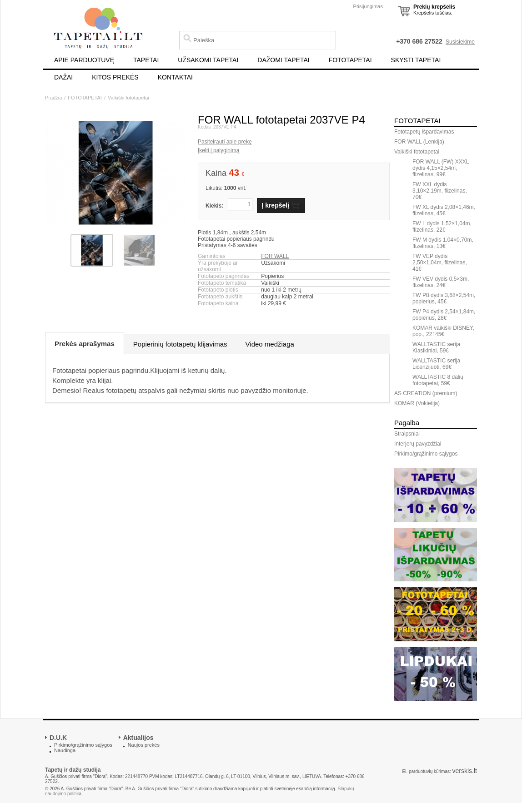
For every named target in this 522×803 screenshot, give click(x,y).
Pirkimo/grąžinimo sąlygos (425, 454)
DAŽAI (63, 77)
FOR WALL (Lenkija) (419, 142)
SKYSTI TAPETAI (416, 60)
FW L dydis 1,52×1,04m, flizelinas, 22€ (442, 226)
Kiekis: (214, 206)
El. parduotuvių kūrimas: (426, 771)
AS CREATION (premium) (425, 393)
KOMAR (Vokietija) (417, 403)
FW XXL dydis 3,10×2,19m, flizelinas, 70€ (439, 190)
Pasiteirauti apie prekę (225, 142)
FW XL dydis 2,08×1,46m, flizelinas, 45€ (443, 210)
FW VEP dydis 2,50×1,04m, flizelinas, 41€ (439, 262)
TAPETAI (146, 60)
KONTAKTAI (175, 77)
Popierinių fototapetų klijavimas (180, 344)
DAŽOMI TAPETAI (283, 60)
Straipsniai (407, 434)
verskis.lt (464, 770)
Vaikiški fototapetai (128, 97)
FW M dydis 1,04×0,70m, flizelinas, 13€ (442, 243)
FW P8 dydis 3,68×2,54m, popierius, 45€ (443, 298)
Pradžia (53, 97)
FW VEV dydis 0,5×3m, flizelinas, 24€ (440, 282)
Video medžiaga (270, 344)
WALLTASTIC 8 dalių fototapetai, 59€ (437, 380)
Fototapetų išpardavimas (424, 132)
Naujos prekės (144, 745)
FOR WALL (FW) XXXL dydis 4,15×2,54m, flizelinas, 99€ (440, 168)
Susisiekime (460, 42)
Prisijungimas (368, 6)
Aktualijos (138, 737)
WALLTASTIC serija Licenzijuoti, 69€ (436, 363)
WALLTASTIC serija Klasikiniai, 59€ (436, 347)
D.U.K (58, 737)
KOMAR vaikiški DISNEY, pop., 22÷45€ (443, 331)
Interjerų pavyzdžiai (417, 444)
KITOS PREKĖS (115, 77)
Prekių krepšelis (434, 7)
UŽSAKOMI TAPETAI (208, 60)
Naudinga (64, 750)
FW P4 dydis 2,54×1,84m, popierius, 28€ (443, 314)
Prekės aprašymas (85, 343)
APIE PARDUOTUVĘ (84, 60)
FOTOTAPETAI (350, 60)
